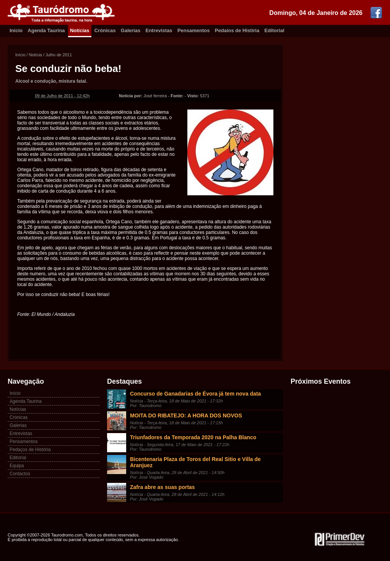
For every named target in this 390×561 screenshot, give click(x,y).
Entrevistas (159, 30)
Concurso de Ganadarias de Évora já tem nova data (195, 394)
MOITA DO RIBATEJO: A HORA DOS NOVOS (186, 415)
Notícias (79, 30)
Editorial (274, 30)
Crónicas (105, 30)
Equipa (17, 465)
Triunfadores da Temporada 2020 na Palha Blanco (193, 437)
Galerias (130, 30)
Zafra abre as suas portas (162, 487)
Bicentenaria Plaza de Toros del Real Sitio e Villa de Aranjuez (195, 462)
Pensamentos (193, 30)
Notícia (35, 54)
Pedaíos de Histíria (237, 30)
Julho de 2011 (59, 54)
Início (20, 54)
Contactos (20, 473)
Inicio (16, 30)
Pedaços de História (30, 449)
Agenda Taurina (46, 30)
